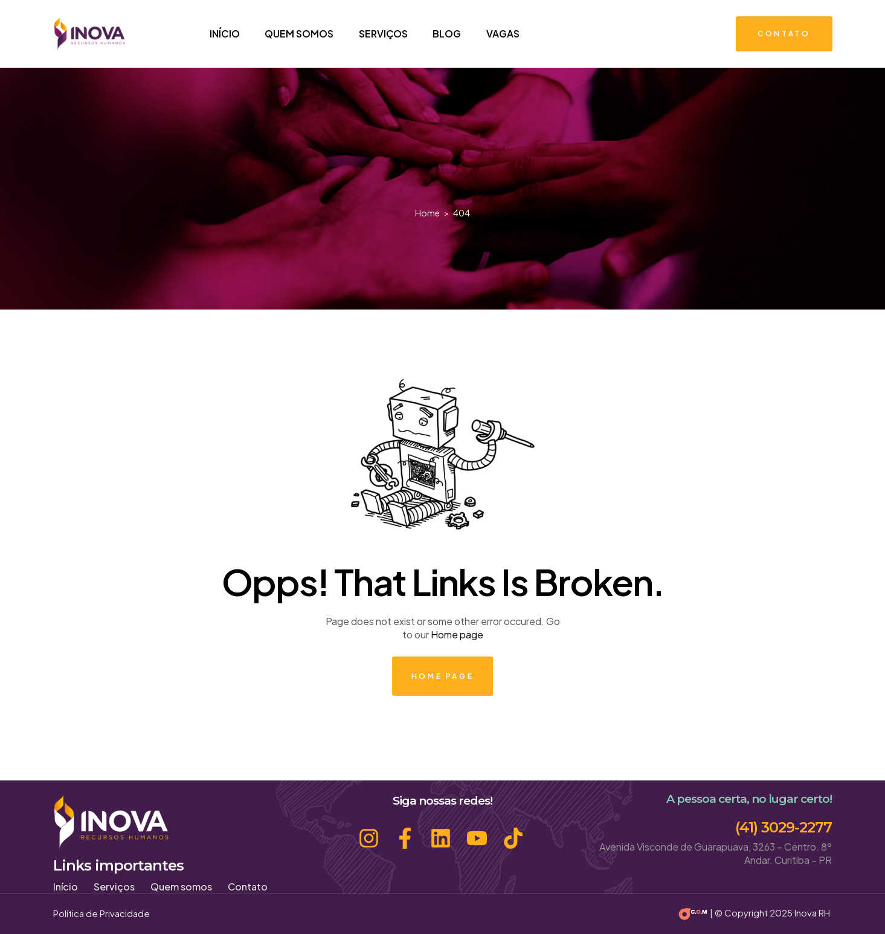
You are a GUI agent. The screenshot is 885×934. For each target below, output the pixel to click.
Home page (457, 634)
